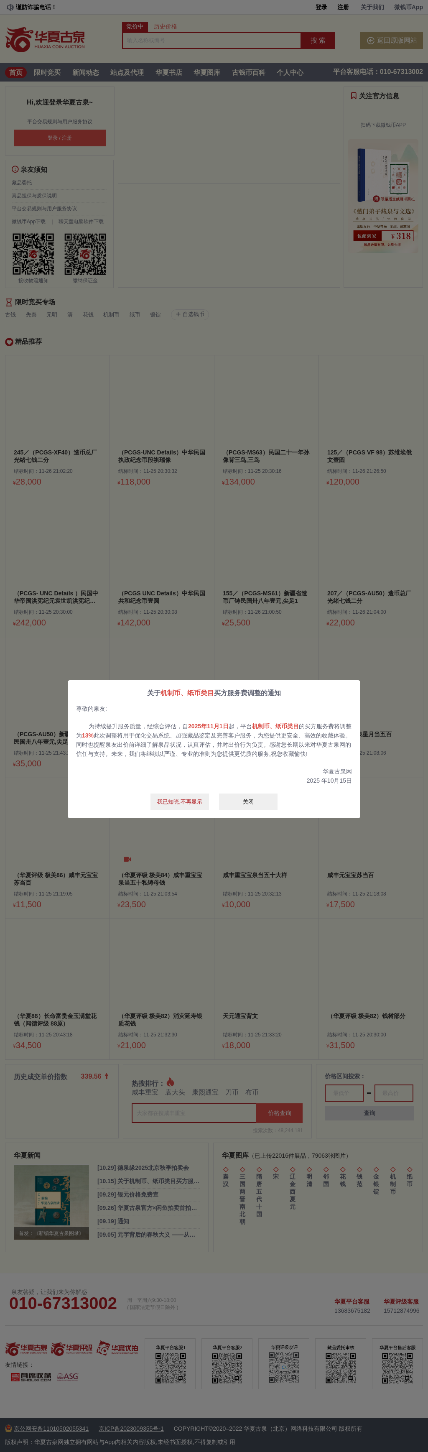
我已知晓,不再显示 (179, 802)
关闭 (248, 802)
